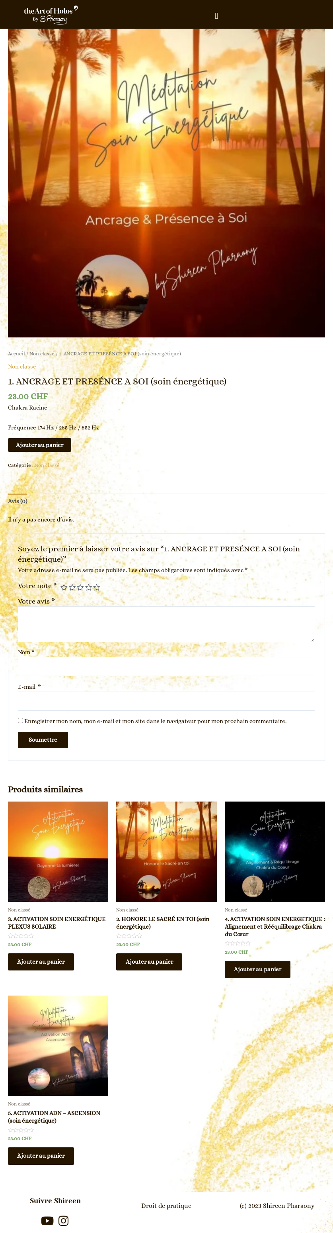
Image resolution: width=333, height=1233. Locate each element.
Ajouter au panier (39, 445)
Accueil (16, 354)
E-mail (29, 687)
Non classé (42, 354)
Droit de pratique (166, 1205)
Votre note (37, 586)
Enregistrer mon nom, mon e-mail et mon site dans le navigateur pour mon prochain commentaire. (155, 721)
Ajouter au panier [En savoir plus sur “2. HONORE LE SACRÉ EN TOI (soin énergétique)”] (151, 963)
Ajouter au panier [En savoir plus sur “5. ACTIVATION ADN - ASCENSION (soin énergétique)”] (42, 1158)
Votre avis (36, 601)
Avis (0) (17, 501)
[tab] (17, 501)
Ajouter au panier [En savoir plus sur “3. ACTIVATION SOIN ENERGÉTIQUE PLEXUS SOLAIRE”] (42, 963)
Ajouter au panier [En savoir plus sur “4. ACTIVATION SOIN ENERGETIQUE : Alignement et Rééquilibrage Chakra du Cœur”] (259, 970)
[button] (216, 15)
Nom (26, 652)
